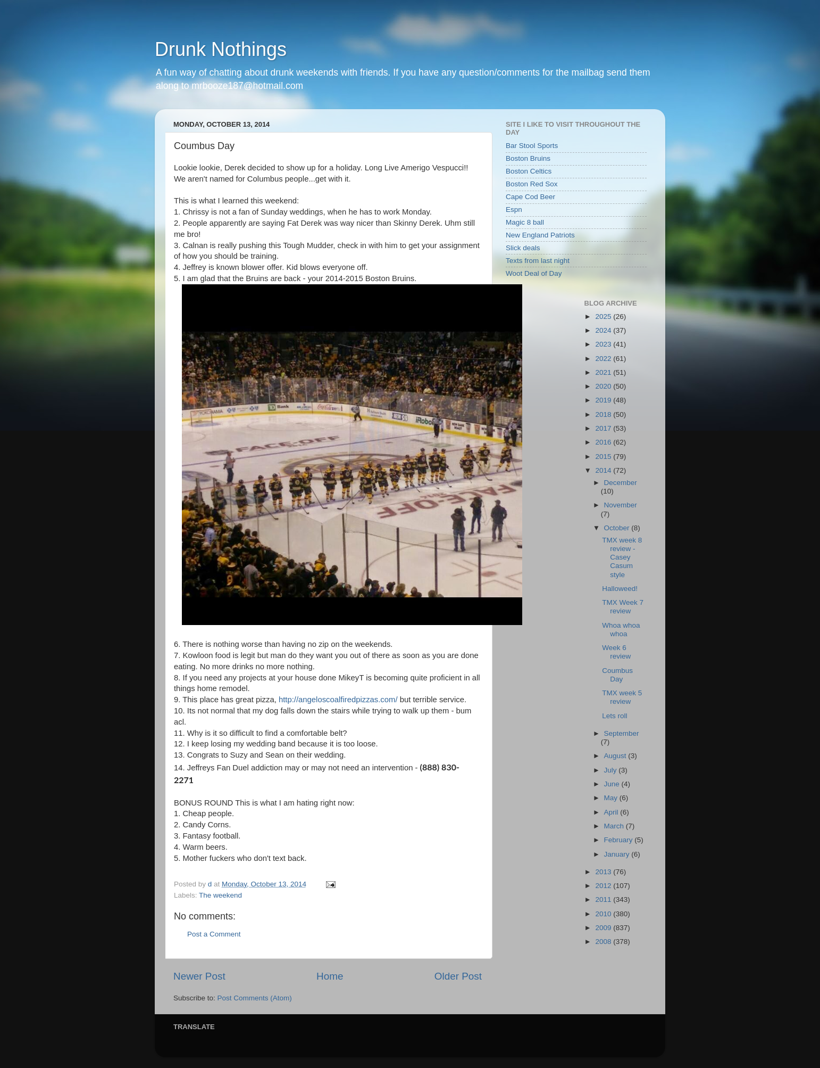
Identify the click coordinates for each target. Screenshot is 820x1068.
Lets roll (614, 716)
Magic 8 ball (525, 222)
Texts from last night (538, 261)
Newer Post (199, 976)
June (613, 784)
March (615, 826)
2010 (604, 914)
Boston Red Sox (532, 184)
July (611, 770)
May (612, 798)
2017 (604, 428)
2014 (604, 470)
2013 (604, 872)
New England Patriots (540, 235)
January (618, 854)
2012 (604, 886)
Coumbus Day (617, 675)
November (620, 505)
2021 (604, 372)
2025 (604, 317)
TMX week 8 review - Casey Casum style (622, 557)
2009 (604, 928)
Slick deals (523, 248)
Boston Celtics (528, 171)
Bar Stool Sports (532, 146)
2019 (604, 400)
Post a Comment (214, 934)
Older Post (458, 976)
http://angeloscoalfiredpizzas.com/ (338, 699)
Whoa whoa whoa (621, 629)
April (612, 812)
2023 (604, 344)
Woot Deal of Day (534, 273)
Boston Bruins (528, 158)
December (620, 483)
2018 (604, 414)
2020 (604, 386)
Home (329, 976)
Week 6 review (616, 652)
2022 (604, 359)
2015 (604, 457)
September (621, 733)
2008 (604, 942)
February (619, 840)
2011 (604, 899)
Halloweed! (620, 589)
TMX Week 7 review (622, 606)
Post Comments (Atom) (254, 998)
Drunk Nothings (221, 49)
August (616, 756)
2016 (604, 442)
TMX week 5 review (622, 697)
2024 (604, 330)
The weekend (220, 895)
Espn (514, 209)
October (618, 528)
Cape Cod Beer (530, 197)
